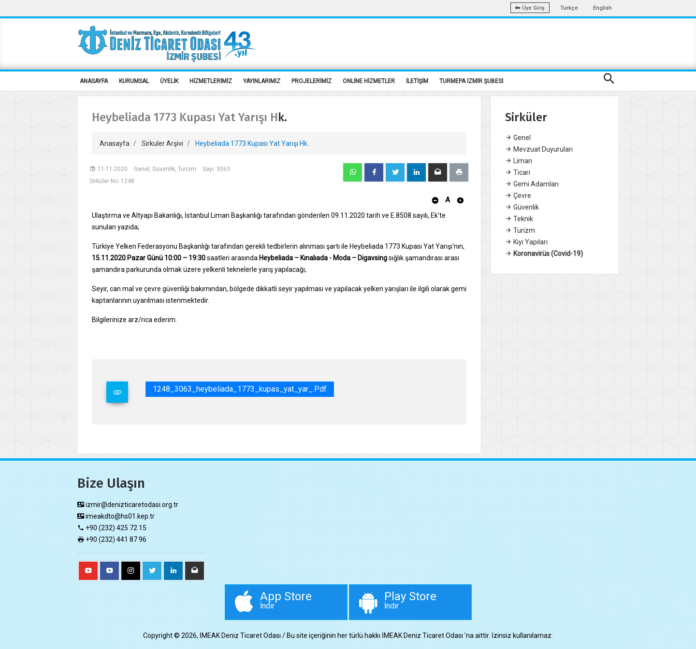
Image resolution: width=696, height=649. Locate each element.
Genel (518, 137)
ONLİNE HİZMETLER (369, 81)
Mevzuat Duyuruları (539, 149)
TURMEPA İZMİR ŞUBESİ (471, 81)
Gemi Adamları (532, 184)
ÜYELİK (169, 81)
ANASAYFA (94, 81)
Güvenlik (522, 207)
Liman (518, 161)
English (602, 8)
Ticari (517, 172)
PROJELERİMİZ (311, 81)
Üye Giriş (530, 8)
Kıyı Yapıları (526, 242)
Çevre (518, 195)
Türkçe (569, 8)
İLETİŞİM (417, 81)
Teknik (519, 219)
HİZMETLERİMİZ (210, 81)
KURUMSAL (134, 81)
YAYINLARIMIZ (261, 81)
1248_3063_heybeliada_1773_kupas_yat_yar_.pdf (240, 389)
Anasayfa (115, 143)
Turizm (520, 230)
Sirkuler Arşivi (162, 143)
